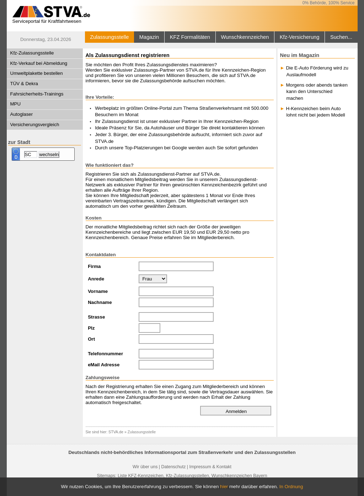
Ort (91, 339)
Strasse (96, 317)
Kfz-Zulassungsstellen (187, 475)
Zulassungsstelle (109, 37)
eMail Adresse (103, 364)
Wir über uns (145, 466)
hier (224, 486)
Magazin (149, 37)
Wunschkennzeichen (245, 37)
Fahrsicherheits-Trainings (37, 94)
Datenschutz (173, 466)
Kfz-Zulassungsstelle (32, 53)
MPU (15, 104)
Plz (91, 328)
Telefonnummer (105, 353)
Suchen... (341, 37)
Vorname (98, 291)
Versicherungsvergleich (34, 124)
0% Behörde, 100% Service (329, 2)
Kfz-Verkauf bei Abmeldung (39, 63)
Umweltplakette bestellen (36, 73)
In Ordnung (291, 486)
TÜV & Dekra (24, 83)
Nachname (100, 302)
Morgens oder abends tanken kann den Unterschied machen (316, 91)
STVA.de (115, 432)
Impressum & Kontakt (210, 466)
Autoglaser (21, 114)
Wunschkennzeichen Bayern (239, 475)
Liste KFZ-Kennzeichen (141, 475)
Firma (94, 266)
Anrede (96, 278)
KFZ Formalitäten (190, 37)
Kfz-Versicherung (300, 37)
